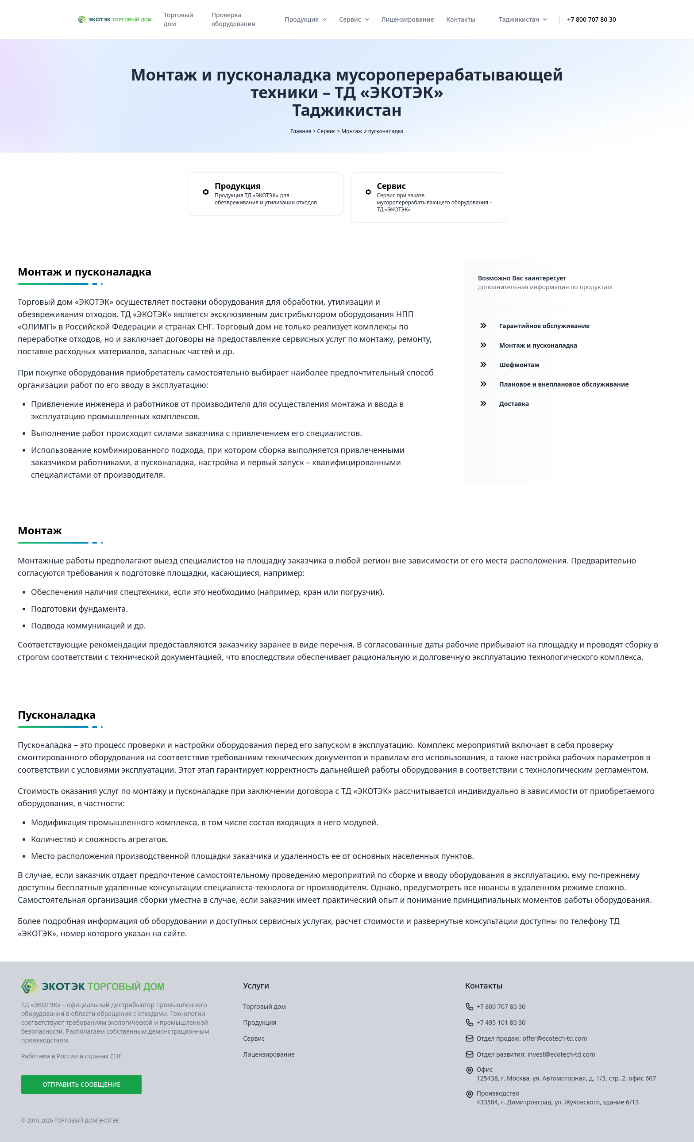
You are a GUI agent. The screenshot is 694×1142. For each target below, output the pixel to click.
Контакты (460, 19)
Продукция (306, 19)
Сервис (354, 19)
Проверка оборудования (233, 19)
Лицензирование (408, 19)
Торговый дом (178, 19)
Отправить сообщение (81, 1084)
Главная (300, 131)
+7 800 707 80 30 (591, 19)
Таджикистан (523, 19)
